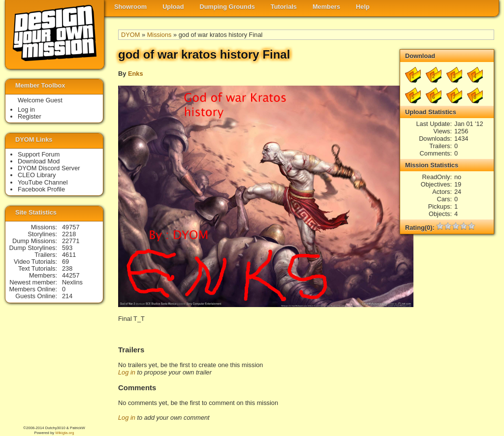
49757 (71, 227)
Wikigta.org (64, 433)
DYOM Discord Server (49, 168)
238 (67, 268)
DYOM (130, 34)
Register (29, 116)
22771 (71, 241)
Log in (126, 372)
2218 (69, 234)
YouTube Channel (43, 182)
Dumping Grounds (227, 6)
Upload (173, 6)
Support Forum (39, 154)
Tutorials (284, 6)
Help (363, 6)
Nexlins (72, 282)
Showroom (130, 6)
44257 (71, 275)
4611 (69, 254)
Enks (135, 73)
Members (326, 6)
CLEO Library (37, 175)
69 (65, 261)
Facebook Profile (41, 189)
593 (67, 247)
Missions (159, 34)
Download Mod (39, 161)
